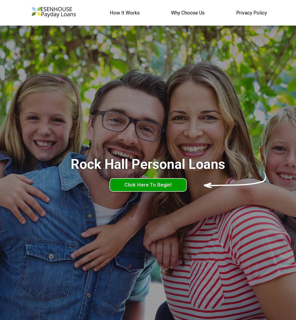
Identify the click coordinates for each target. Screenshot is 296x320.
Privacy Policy (251, 13)
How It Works (125, 13)
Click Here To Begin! (148, 185)
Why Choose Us (188, 13)
